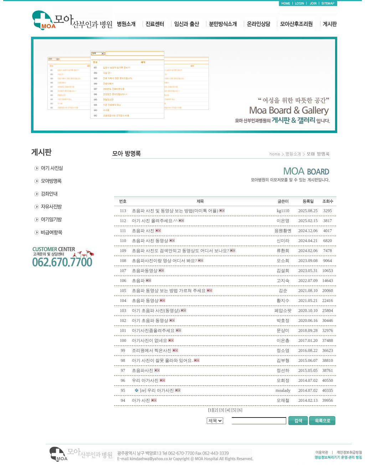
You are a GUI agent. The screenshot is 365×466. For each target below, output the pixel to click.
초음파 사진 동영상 (150, 240)
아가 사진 (141, 400)
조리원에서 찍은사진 (151, 350)
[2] (215, 410)
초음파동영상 (145, 270)
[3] (221, 410)
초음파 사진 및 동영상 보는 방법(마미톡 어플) (175, 210)
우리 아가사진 (145, 380)
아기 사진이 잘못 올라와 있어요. (162, 360)
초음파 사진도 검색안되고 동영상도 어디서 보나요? (180, 250)
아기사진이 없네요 (149, 340)
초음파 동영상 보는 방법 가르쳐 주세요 (169, 290)
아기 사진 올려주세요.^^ (155, 220)
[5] (233, 410)
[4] (227, 410)
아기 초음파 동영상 (150, 320)
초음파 (138, 280)
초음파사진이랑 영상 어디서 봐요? (164, 260)
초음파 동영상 (145, 300)
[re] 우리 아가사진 (157, 390)
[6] (239, 410)
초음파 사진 (143, 230)
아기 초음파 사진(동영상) (156, 310)
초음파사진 (142, 370)
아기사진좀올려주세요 (153, 330)
